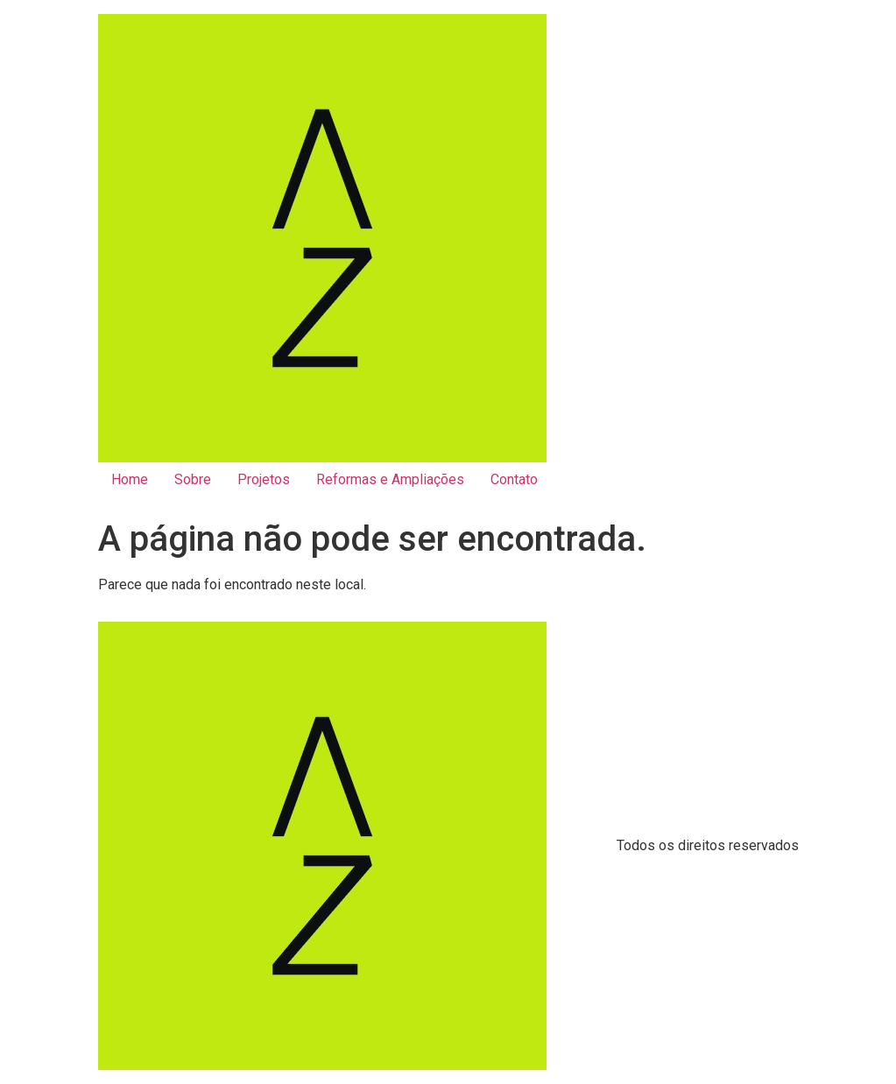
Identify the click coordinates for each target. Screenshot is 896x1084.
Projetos (263, 479)
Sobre (192, 479)
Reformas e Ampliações (390, 479)
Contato (514, 479)
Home (129, 479)
